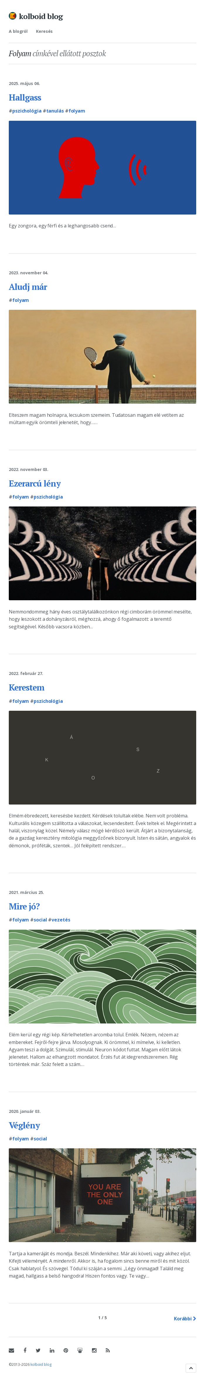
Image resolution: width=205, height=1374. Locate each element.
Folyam (77, 111)
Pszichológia (27, 111)
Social (40, 919)
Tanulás (55, 111)
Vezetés (61, 919)
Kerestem (27, 687)
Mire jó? (25, 906)
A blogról (18, 31)
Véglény (25, 1125)
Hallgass (25, 97)
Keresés (44, 31)
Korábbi (185, 1318)
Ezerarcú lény (36, 483)
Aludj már (29, 287)
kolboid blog (41, 16)
